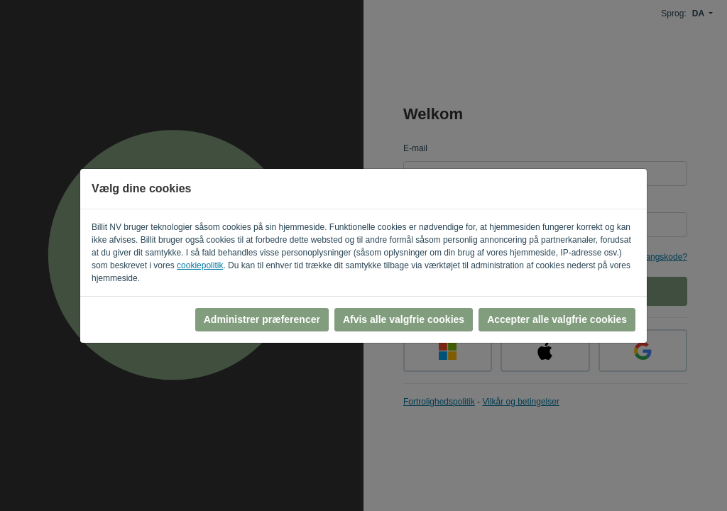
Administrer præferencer (262, 319)
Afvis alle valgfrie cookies (403, 319)
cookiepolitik (200, 265)
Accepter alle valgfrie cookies (557, 319)
